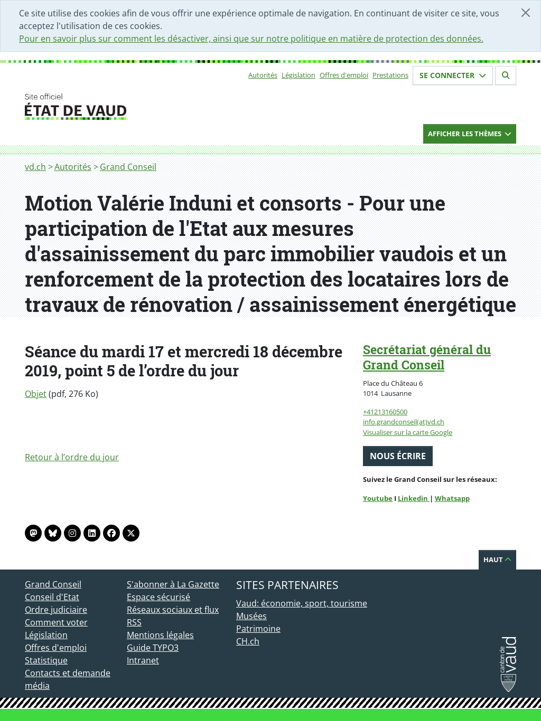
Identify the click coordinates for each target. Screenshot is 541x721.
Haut (497, 559)
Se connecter (452, 75)
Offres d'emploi (344, 75)
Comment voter (56, 622)
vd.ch (35, 167)
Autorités (262, 75)
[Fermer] (525, 13)
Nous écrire (398, 456)
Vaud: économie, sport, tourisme (301, 603)
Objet (35, 394)
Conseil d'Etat (52, 597)
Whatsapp (452, 498)
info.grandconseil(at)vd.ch (403, 421)
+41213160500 (385, 411)
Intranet (143, 660)
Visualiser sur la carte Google (407, 432)
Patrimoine (258, 628)
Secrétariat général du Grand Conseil (427, 357)
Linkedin (414, 498)
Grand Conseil (128, 167)
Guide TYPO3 (153, 647)
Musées (251, 616)
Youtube (378, 498)
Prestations (390, 75)
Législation (298, 75)
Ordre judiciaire (56, 609)
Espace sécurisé (158, 597)
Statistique (46, 660)
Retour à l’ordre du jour (72, 457)
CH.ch (247, 641)
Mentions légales (160, 635)
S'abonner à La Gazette (173, 584)
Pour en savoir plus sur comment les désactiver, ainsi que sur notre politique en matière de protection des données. (251, 38)
